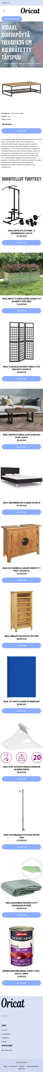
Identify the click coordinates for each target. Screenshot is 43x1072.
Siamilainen (6, 1034)
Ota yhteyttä (13, 1066)
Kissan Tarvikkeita (11, 19)
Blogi (4, 1042)
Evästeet (22, 1066)
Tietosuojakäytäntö (32, 1066)
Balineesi (6, 1038)
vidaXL (21, 113)
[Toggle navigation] (4, 11)
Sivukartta (21, 1069)
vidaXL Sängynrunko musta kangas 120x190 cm (21, 502)
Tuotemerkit (14, 113)
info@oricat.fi (6, 3)
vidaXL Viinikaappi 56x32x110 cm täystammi (21, 636)
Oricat (5, 1030)
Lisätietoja (21, 131)
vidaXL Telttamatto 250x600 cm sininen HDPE (21, 701)
